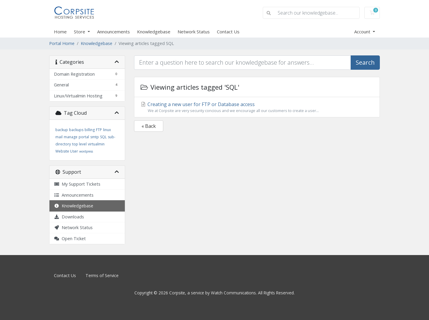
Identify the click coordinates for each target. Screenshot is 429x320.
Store (80, 32)
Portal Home (61, 43)
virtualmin (96, 144)
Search (365, 62)
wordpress (86, 151)
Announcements (113, 32)
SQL (103, 136)
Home (60, 32)
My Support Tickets (77, 184)
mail (59, 136)
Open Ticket (70, 238)
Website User (66, 151)
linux (107, 129)
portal (84, 136)
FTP (99, 129)
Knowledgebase (153, 32)
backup (61, 129)
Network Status (194, 32)
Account (363, 32)
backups (76, 129)
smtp (94, 136)
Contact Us (228, 32)
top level (79, 144)
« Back (149, 126)
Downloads (69, 217)
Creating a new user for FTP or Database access (257, 107)
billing (90, 129)
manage (70, 136)
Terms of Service (102, 275)
